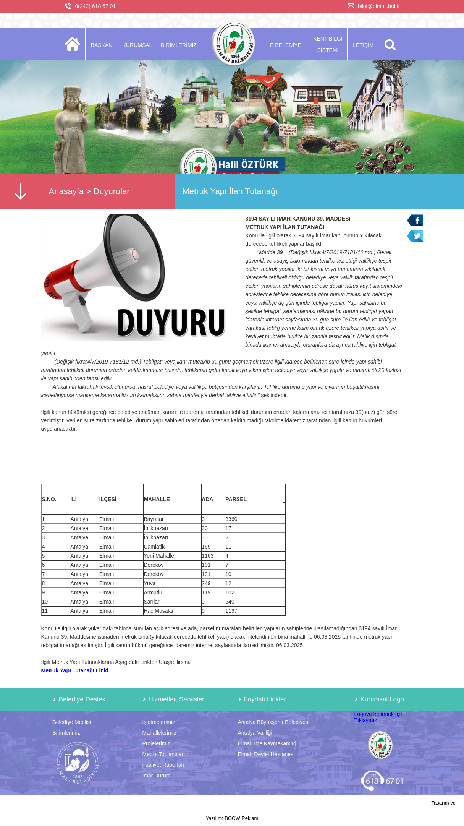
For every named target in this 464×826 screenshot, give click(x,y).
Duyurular (111, 191)
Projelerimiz (156, 743)
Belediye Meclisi (72, 722)
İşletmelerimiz (158, 722)
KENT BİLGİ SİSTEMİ (328, 44)
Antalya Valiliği (255, 733)
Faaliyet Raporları (163, 765)
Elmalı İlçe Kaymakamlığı (268, 743)
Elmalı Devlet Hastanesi (266, 754)
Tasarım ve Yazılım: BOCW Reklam (331, 810)
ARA (388, 44)
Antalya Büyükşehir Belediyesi (274, 722)
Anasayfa (66, 191)
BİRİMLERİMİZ (179, 45)
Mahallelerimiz (159, 733)
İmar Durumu (158, 775)
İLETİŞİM (362, 45)
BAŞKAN (102, 45)
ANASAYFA (74, 44)
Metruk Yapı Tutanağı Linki (74, 670)
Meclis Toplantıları (163, 754)
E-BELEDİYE (285, 45)
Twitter (415, 236)
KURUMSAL (137, 45)
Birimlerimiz (66, 733)
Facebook (415, 220)
